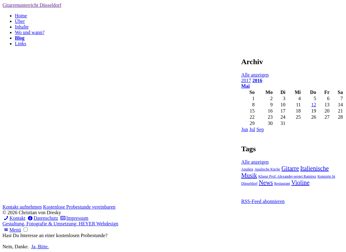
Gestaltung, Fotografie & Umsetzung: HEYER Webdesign (60, 223)
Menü (11, 229)
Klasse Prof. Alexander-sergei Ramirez (287, 176)
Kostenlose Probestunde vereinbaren (79, 207)
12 (313, 104)
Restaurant (282, 183)
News (266, 182)
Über (20, 21)
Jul (252, 129)
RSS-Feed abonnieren (263, 201)
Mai (245, 86)
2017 (246, 80)
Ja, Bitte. (40, 246)
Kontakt (13, 218)
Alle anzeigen (254, 74)
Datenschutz (42, 218)
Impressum (73, 218)
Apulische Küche (267, 169)
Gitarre (290, 168)
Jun (244, 129)
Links (20, 43)
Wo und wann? (30, 32)
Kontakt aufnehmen (22, 207)
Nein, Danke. (15, 246)
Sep (260, 129)
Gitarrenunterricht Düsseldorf (31, 5)
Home (21, 15)
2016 (257, 80)
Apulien (247, 169)
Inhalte (22, 26)
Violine (300, 182)
